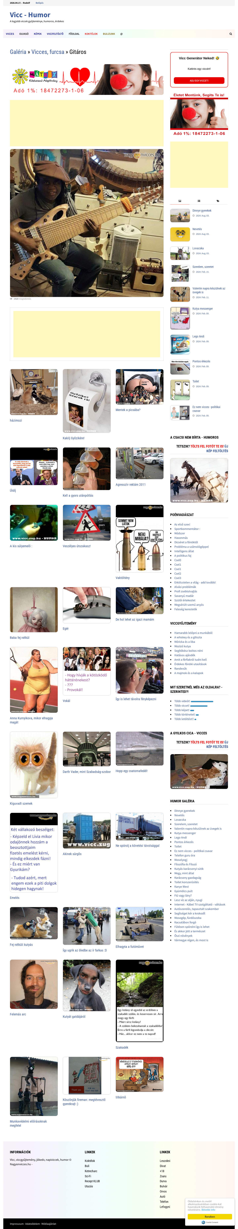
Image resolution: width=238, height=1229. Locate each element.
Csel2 (177, 573)
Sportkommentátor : (187, 529)
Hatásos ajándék (184, 655)
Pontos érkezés (201, 361)
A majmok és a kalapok (188, 673)
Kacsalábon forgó (185, 922)
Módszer (179, 533)
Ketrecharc (91, 1171)
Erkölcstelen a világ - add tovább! (195, 582)
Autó (162, 1196)
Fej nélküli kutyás (21, 945)
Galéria (18, 51)
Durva (163, 1181)
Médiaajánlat (48, 1223)
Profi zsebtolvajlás (185, 591)
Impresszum (17, 1223)
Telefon (164, 1201)
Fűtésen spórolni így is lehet (191, 927)
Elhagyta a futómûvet (130, 947)
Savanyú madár (184, 596)
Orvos (163, 1191)
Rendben (210, 1216)
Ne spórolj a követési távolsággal (137, 846)
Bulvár (163, 1186)
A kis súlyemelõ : (21, 546)
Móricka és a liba (184, 642)
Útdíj (13, 490)
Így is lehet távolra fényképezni (136, 699)
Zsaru (163, 1176)
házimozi (16, 420)
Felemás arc (18, 1014)
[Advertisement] (87, 123)
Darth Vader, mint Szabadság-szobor (87, 772)
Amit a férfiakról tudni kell (190, 659)
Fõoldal (74, 33)
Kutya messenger (203, 308)
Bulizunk (109, 33)
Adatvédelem (32, 1223)
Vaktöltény (123, 578)
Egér (66, 629)
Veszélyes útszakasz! (77, 546)
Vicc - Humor (30, 14)
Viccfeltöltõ (55, 33)
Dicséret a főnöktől (186, 542)
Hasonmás (181, 538)
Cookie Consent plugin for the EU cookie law (210, 1222)
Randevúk (180, 668)
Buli (87, 1166)
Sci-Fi (88, 1176)
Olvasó (24, 33)
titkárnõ (121, 1097)
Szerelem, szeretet (203, 266)
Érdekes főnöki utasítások (190, 664)
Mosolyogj (180, 860)
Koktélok (91, 33)
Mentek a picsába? (128, 410)
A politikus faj (182, 555)
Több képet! (184, 710)
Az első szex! (182, 524)
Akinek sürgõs (72, 854)
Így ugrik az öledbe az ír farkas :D (85, 950)
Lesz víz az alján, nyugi (188, 900)
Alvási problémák (185, 587)
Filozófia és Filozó (185, 864)
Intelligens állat (184, 551)
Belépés (39, 2)
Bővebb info (208, 1209)
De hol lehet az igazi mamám (135, 619)
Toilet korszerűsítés (186, 882)
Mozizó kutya (182, 646)
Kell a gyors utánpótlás (78, 495)
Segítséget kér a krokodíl (189, 913)
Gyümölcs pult (183, 891)
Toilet (196, 381)
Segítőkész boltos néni (188, 651)
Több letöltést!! (185, 719)
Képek (38, 33)
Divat (163, 1166)
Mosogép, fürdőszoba (187, 918)
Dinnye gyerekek (202, 210)
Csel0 (177, 560)
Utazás (89, 1186)
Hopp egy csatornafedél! (132, 771)
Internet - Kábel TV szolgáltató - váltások (199, 904)
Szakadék (122, 1047)
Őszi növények (183, 936)
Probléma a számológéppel (191, 547)
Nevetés (197, 229)
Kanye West (181, 886)
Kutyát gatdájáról (74, 1017)
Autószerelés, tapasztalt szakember (196, 909)
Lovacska (198, 248)
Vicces (10, 33)
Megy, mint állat (184, 873)
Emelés (14, 898)
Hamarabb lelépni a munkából (193, 633)
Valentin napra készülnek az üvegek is (198, 828)
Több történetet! (186, 714)
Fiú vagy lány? (183, 895)
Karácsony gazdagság (187, 878)
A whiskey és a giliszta (188, 637)
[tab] (179, 201)
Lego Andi (198, 336)
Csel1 (177, 564)
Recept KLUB (92, 1181)
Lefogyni (165, 1207)
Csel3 (177, 578)
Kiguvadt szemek (21, 803)
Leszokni (165, 1161)
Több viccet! (191, 705)
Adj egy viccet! (199, 80)
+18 (162, 1171)
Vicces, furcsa (47, 51)
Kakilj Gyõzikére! (73, 438)
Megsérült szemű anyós (189, 605)
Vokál (66, 701)
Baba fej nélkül (19, 638)
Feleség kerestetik (185, 609)
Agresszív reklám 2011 (131, 485)
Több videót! (193, 701)
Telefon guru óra (184, 855)
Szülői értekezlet (184, 600)
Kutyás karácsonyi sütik (189, 869)
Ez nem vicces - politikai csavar (193, 851)
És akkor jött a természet (189, 931)
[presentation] (179, 201)
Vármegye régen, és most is (191, 940)
